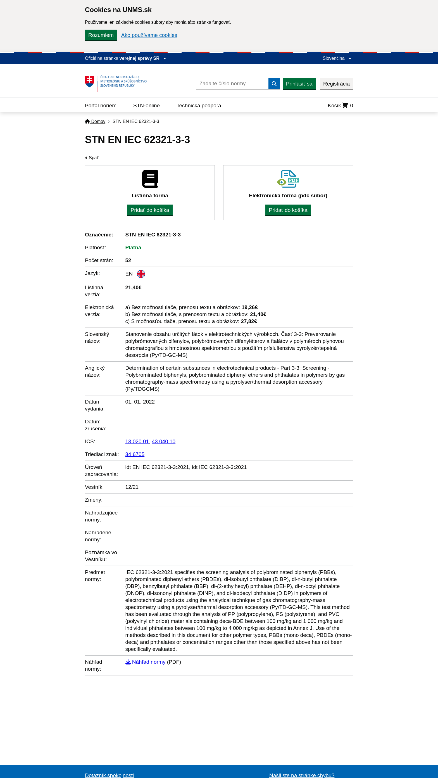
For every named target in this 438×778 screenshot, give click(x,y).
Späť (93, 157)
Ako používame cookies (149, 35)
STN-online (146, 105)
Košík (340, 105)
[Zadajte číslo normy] (232, 83)
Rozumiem (101, 35)
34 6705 (135, 454)
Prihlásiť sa (299, 84)
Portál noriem (100, 105)
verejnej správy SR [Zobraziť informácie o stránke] (143, 58)
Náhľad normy (145, 662)
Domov (95, 121)
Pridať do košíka (149, 210)
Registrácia (336, 84)
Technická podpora (199, 105)
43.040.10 (164, 441)
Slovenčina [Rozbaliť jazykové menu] (337, 58)
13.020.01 (137, 441)
